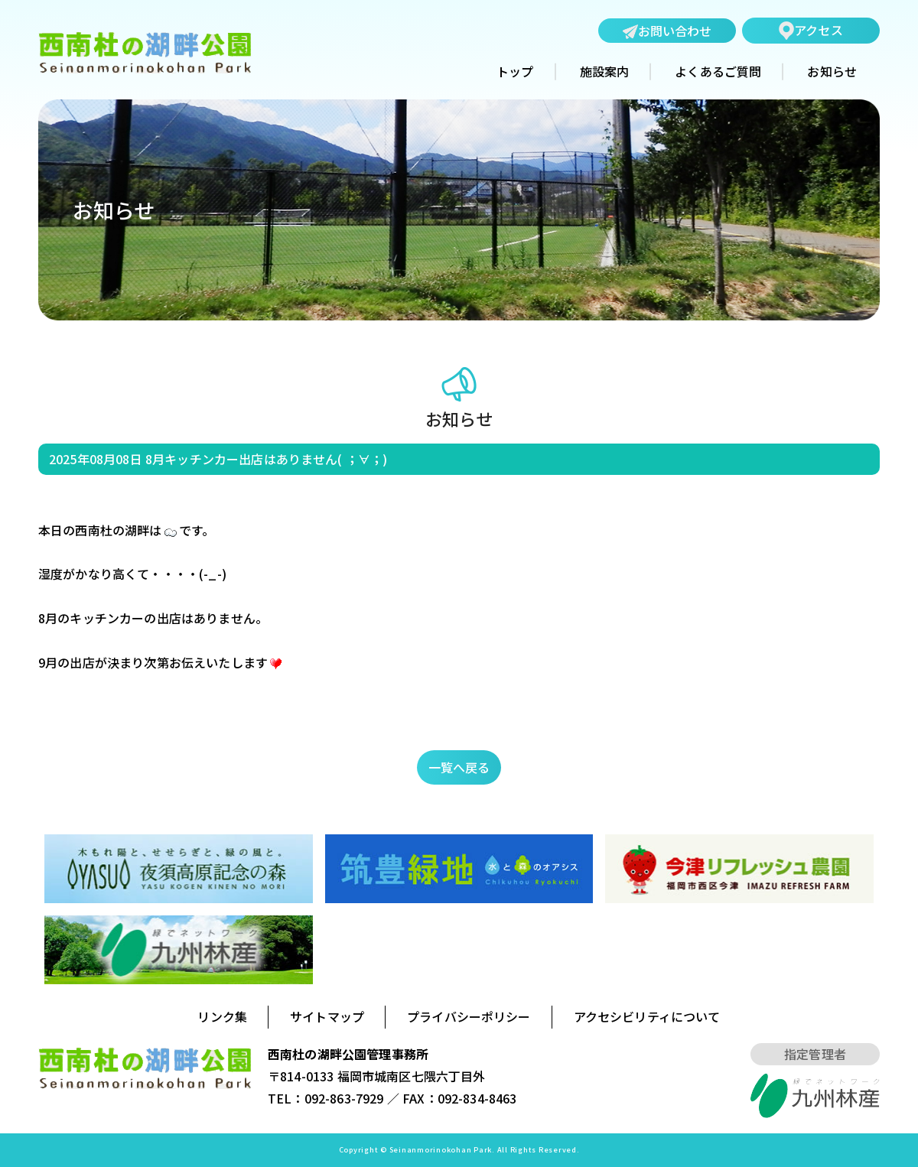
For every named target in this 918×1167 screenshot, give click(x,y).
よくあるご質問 (718, 72)
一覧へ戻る (459, 767)
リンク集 (222, 1016)
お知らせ (832, 72)
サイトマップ (327, 1016)
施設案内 (605, 72)
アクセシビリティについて (647, 1016)
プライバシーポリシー (469, 1016)
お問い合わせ (667, 31)
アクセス (811, 30)
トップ (514, 72)
